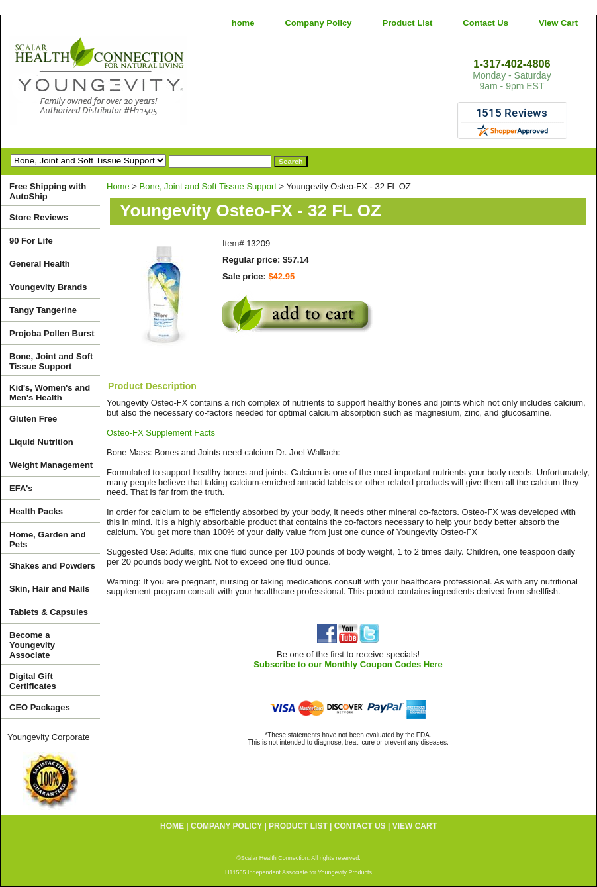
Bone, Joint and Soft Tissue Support (208, 186)
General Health (39, 264)
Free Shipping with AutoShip (47, 191)
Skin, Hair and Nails (49, 589)
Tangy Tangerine (43, 310)
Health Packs (36, 511)
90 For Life (31, 241)
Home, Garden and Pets (47, 539)
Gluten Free (33, 419)
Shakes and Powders (52, 566)
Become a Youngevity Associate (32, 645)
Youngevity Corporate (48, 737)
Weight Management (51, 465)
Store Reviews (38, 217)
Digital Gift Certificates (32, 681)
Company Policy (318, 23)
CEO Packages (39, 707)
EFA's (21, 488)
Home (118, 186)
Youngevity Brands (48, 287)
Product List (408, 23)
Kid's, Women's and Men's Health (49, 392)
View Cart (558, 23)
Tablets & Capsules (48, 612)
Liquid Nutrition (41, 442)
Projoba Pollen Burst (52, 333)
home (243, 23)
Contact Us (485, 23)
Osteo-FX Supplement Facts (161, 433)
